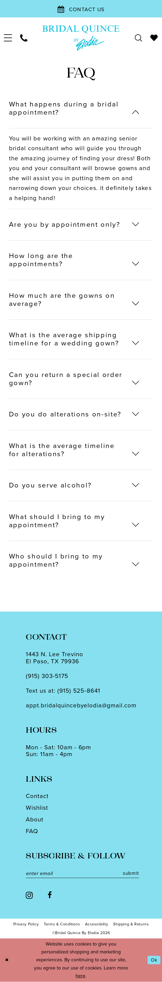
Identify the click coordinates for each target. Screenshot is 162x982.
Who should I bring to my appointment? (56, 560)
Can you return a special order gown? (65, 379)
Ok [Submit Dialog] (154, 960)
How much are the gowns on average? (62, 299)
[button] (8, 37)
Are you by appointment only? (64, 224)
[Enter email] (84, 873)
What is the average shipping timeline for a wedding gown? (64, 339)
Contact (37, 795)
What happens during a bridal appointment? (64, 108)
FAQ (32, 831)
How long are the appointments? (41, 260)
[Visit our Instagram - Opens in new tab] (29, 895)
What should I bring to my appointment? (57, 521)
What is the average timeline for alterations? (62, 450)
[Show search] (139, 38)
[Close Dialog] (7, 960)
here (80, 976)
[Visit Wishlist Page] (154, 38)
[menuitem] (8, 37)
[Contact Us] (81, 8)
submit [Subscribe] (135, 873)
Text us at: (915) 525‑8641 (63, 690)
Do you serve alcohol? (50, 485)
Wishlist (37, 807)
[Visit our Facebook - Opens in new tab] (50, 895)
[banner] (81, 38)
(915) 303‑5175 (47, 675)
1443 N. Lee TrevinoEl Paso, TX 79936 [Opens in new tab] (54, 657)
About (34, 819)
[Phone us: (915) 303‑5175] (24, 38)
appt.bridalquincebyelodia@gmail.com (81, 705)
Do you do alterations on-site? (65, 414)
